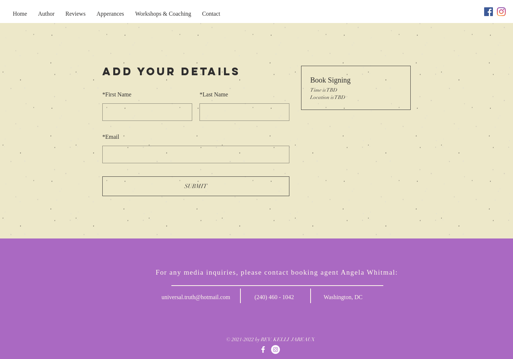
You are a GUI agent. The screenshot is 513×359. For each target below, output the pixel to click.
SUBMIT (196, 186)
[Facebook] (488, 11)
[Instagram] (501, 11)
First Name (117, 94)
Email (110, 137)
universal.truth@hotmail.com (196, 297)
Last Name (214, 94)
